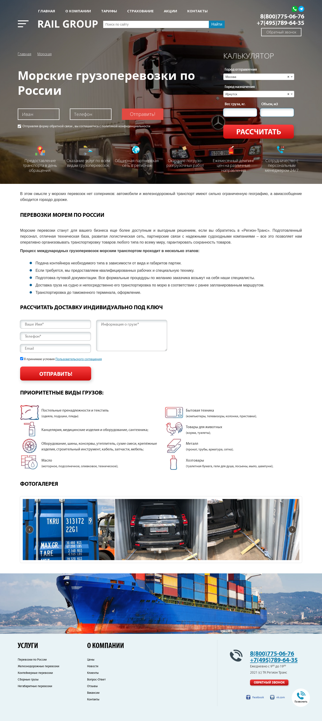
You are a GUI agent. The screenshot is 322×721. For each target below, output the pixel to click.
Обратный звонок (281, 32)
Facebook (258, 697)
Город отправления (241, 70)
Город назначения (240, 87)
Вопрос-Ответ (96, 679)
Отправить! (142, 114)
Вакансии (93, 693)
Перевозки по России (32, 660)
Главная (46, 11)
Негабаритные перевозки (35, 686)
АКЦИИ (170, 11)
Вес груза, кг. (235, 104)
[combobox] (258, 76)
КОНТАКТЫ (197, 11)
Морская (44, 53)
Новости (92, 666)
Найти (216, 24)
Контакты (93, 699)
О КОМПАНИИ (78, 11)
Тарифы (109, 11)
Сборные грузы (28, 679)
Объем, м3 (269, 104)
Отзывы (92, 686)
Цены (90, 660)
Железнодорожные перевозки (38, 666)
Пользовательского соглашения (78, 359)
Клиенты (93, 673)
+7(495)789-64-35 (280, 23)
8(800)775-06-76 (282, 16)
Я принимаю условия (63, 359)
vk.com (280, 697)
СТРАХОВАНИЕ (140, 11)
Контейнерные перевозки (35, 673)
